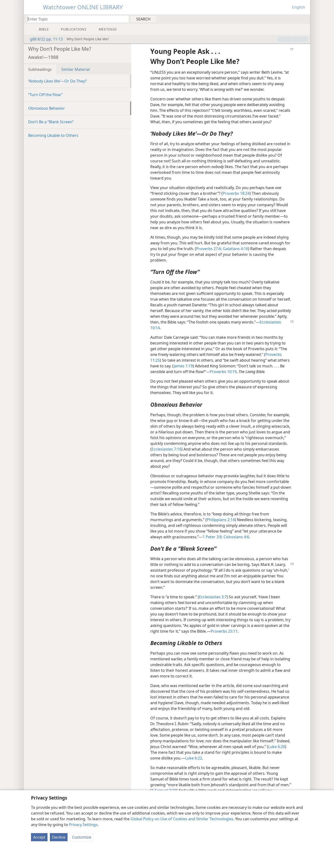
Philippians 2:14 (221, 519)
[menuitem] (305, 19)
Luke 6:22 (193, 758)
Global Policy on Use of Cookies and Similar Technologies (181, 818)
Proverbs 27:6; (209, 248)
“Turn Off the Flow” (45, 94)
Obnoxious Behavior (46, 108)
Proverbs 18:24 (236, 193)
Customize (81, 837)
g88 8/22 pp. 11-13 (44, 39)
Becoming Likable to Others (53, 135)
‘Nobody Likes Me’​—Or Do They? (57, 81)
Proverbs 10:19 (223, 371)
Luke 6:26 (276, 746)
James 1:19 (183, 366)
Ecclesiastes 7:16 (166, 449)
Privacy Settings (83, 824)
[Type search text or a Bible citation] (75, 18)
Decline (58, 837)
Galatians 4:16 (235, 248)
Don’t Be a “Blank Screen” (51, 121)
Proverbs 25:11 (224, 631)
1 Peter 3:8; (213, 536)
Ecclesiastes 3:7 (213, 597)
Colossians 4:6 (236, 536)
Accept (39, 837)
